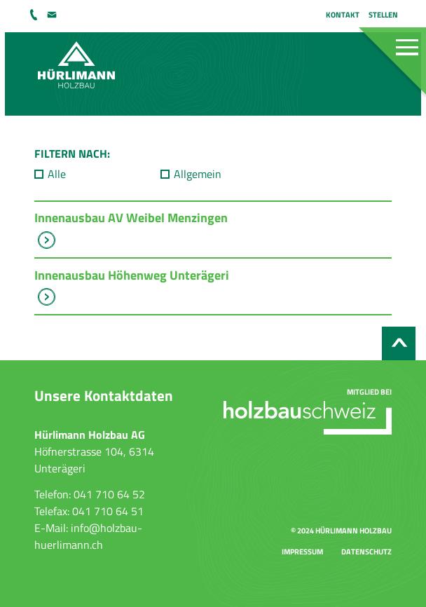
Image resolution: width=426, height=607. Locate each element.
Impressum (302, 551)
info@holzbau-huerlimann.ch (53, 14)
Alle (57, 173)
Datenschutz (366, 551)
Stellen (383, 14)
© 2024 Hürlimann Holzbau (341, 530)
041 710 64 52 (35, 14)
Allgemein (197, 173)
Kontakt (342, 14)
